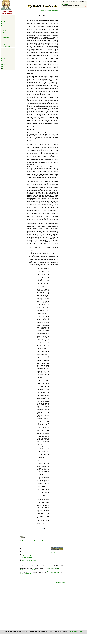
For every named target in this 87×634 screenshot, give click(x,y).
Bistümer (5, 32)
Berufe (4, 30)
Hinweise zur (49, 10)
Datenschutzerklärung (31, 560)
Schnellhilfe (3, 16)
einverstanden (46, 633)
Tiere (4, 44)
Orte (4, 39)
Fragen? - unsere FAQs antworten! (29, 555)
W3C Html (58, 582)
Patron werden (6, 28)
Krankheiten (6, 37)
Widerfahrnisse (6, 46)
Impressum (24, 560)
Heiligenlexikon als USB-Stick (30, 538)
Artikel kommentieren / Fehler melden (29, 552)
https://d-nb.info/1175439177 (55, 572)
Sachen (5, 42)
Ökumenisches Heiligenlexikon (42, 580)
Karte (6, 23)
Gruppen (5, 35)
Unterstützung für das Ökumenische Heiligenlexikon (34, 540)
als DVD (45, 538)
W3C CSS (63, 582)
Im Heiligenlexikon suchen (27, 557)
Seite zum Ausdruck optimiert (29, 546)
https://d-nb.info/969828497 (25, 573)
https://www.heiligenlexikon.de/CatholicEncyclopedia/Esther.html (32, 569)
